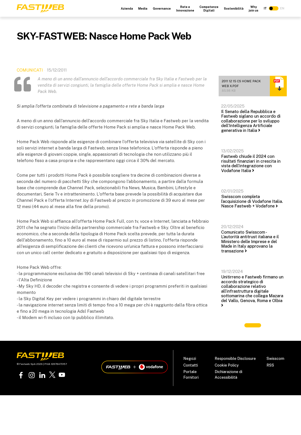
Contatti (190, 365)
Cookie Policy (227, 365)
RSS (270, 365)
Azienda (127, 8)
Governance (162, 8)
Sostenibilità (234, 8)
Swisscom (275, 358)
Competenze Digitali (208, 8)
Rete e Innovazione (185, 8)
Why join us (253, 8)
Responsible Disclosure (235, 358)
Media (142, 8)
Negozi (189, 358)
